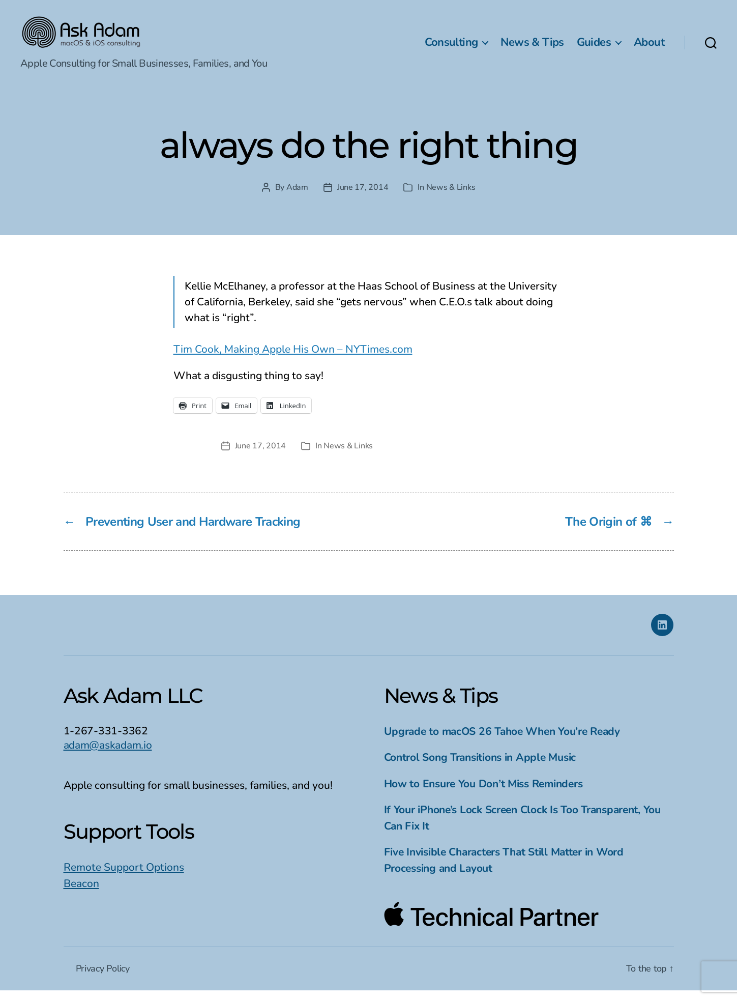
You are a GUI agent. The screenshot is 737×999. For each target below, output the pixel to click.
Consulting (451, 46)
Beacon (81, 892)
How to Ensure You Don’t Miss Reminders (483, 792)
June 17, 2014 (363, 196)
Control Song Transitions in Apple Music (480, 766)
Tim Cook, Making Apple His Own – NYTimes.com (292, 358)
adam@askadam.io (108, 754)
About (649, 46)
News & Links (451, 196)
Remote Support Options (124, 876)
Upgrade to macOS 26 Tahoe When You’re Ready (502, 740)
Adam (297, 196)
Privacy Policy (103, 977)
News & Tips (532, 46)
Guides (594, 46)
